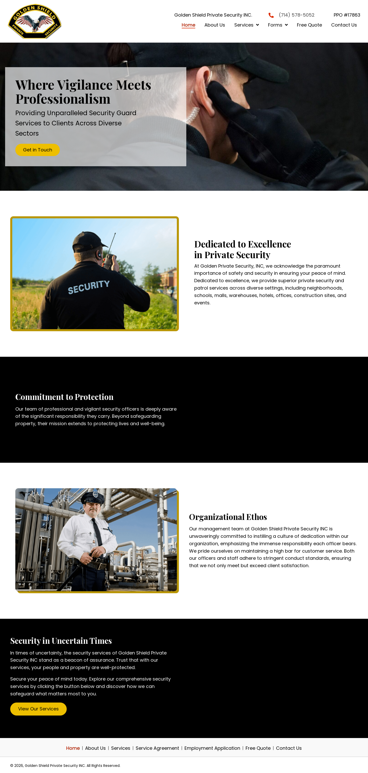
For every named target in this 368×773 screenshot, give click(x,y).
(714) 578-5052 (297, 15)
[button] (37, 150)
